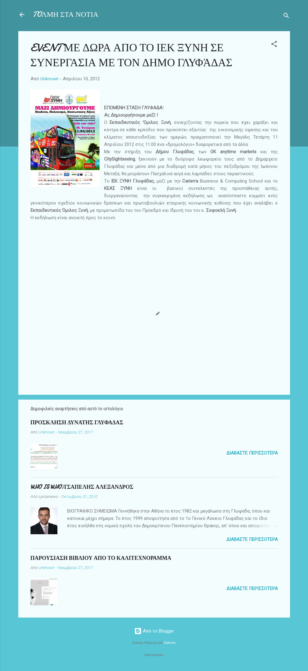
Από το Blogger (154, 631)
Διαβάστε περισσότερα (252, 453)
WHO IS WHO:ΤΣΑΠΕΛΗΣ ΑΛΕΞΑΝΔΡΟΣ (82, 487)
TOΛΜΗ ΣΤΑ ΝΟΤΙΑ (66, 14)
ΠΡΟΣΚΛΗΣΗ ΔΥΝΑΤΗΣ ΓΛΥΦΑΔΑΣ (77, 422)
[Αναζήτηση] (286, 16)
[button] (274, 45)
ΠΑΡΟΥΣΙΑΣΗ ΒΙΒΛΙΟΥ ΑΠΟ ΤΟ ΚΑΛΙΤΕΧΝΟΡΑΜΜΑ (101, 558)
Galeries (170, 643)
